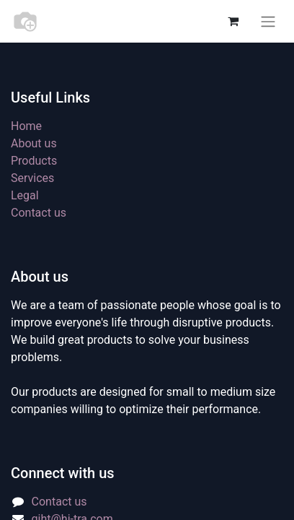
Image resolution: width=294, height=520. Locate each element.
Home (26, 126)
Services (32, 178)
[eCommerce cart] (232, 20)
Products (34, 161)
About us (34, 143)
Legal (25, 195)
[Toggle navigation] (268, 21)
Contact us (38, 213)
